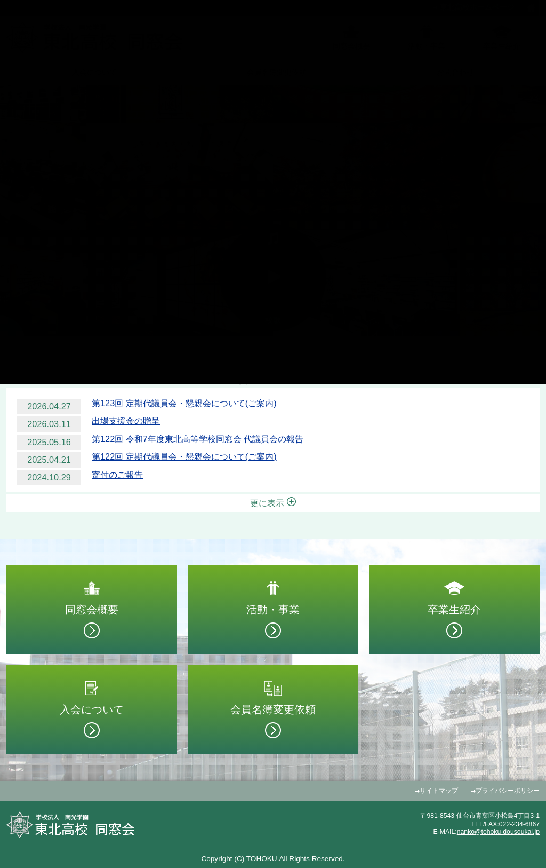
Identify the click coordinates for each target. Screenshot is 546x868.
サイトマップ (439, 790)
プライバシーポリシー (508, 790)
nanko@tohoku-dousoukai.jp (498, 831)
